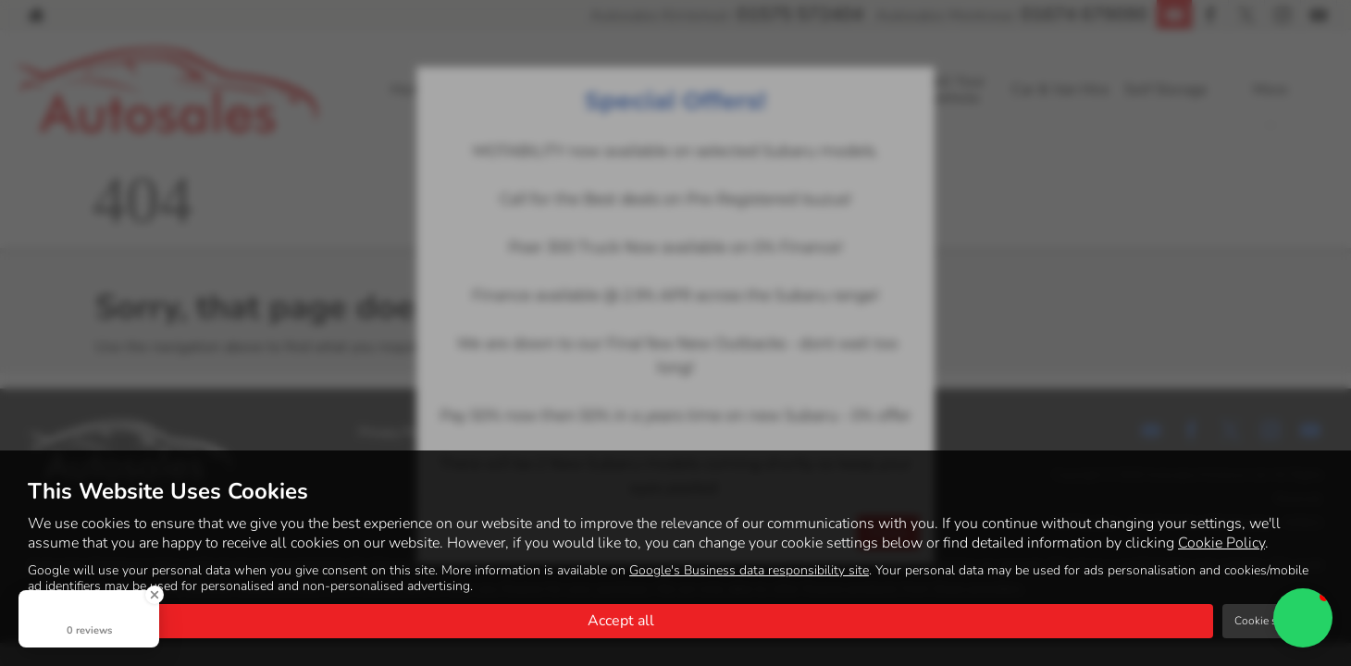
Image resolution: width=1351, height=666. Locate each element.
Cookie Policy (1221, 543)
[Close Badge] (154, 595)
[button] (1302, 618)
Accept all (621, 620)
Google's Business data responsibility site (749, 570)
